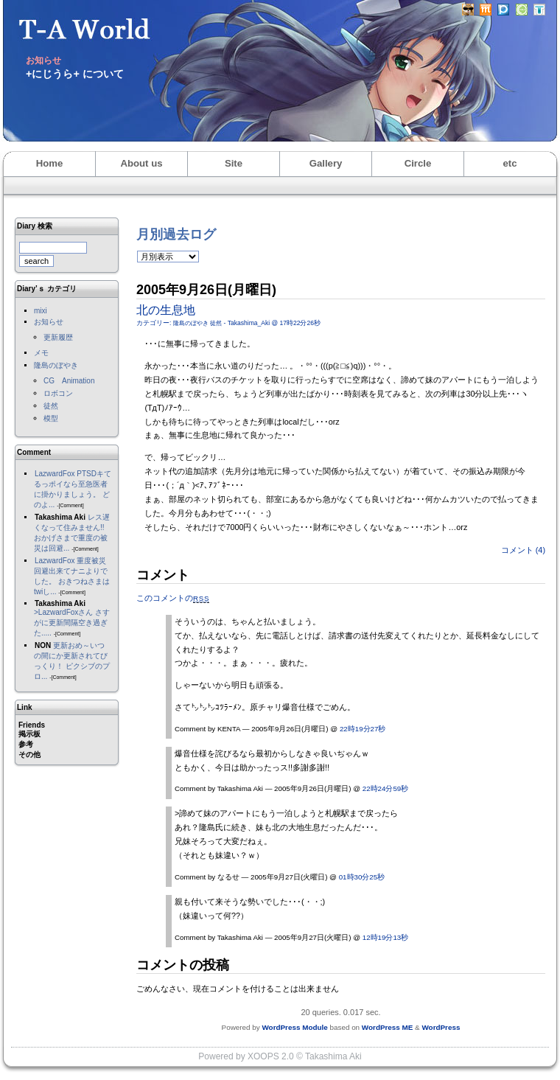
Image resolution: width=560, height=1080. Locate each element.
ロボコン (58, 393)
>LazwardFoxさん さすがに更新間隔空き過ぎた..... (72, 622)
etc (510, 163)
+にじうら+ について (75, 74)
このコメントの (172, 597)
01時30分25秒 (362, 877)
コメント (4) (523, 550)
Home (49, 163)
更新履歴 (58, 337)
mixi (40, 311)
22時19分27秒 (362, 729)
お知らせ (48, 322)
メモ (41, 353)
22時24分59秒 (385, 788)
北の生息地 (165, 310)
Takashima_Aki (249, 323)
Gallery (326, 163)
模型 (50, 418)
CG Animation (68, 381)
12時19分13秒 (385, 937)
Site (233, 163)
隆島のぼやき (56, 365)
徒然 (50, 406)
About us (141, 163)
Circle (418, 163)
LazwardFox (54, 474)
